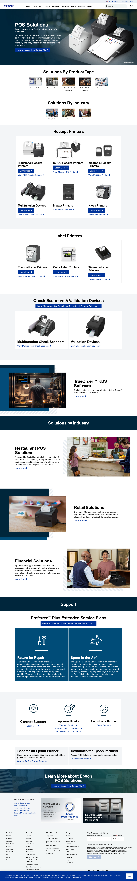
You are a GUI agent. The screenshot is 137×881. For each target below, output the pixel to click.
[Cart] (131, 6)
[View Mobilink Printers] (99, 175)
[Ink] (40, 6)
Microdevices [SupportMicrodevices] (30, 851)
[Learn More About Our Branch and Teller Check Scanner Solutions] (68, 306)
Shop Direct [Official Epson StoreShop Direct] (49, 835)
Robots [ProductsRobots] (8, 846)
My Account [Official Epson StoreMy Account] (49, 853)
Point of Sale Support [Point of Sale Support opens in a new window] (21, 810)
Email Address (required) (94, 835)
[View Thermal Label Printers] (32, 276)
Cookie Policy (97, 875)
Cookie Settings (76, 875)
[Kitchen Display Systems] (85, 84)
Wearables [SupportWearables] (29, 849)
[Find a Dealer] (104, 725)
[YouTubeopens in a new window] (98, 871)
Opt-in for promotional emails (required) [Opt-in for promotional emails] (101, 844)
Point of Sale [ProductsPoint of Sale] (10, 843)
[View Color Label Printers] (65, 276)
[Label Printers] (52, 83)
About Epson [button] (115, 1)
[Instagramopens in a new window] (107, 871)
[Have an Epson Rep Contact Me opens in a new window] (32, 50)
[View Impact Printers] (63, 209)
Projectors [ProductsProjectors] (9, 838)
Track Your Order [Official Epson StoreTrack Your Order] (51, 845)
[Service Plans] (101, 83)
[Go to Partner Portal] (81, 758)
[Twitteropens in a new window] (93, 871)
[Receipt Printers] (35, 83)
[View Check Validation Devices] (86, 346)
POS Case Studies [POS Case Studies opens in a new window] (20, 805)
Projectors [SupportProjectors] (29, 838)
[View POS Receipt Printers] (31, 175)
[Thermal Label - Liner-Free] (68, 728)
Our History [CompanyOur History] (69, 838)
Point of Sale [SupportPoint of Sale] (30, 843)
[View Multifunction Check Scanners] (34, 346)
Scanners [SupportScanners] (29, 841)
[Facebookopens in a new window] (89, 871)
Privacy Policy (101, 848)
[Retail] (68, 114)
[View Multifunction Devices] (31, 214)
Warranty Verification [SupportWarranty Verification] (32, 857)
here (79, 877)
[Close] (129, 876)
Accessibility (125, 1)
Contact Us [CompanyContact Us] (69, 862)
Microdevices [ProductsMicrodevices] (10, 849)
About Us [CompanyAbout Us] (69, 835)
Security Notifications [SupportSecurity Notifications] (32, 869)
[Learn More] (26, 171)
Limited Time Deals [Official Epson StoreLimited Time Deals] (52, 838)
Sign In (131, 1)
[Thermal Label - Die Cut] (68, 732)
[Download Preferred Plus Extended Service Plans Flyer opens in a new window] (68, 623)
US (108, 1)
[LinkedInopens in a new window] (102, 871)
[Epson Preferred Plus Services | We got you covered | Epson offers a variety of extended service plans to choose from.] (61, 810)
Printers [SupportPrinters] (28, 835)
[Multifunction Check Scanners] (68, 84)
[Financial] (85, 114)
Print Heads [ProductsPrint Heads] (9, 851)
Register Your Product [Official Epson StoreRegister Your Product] (52, 848)
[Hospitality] (52, 114)
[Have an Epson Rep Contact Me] (68, 786)
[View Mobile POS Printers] (66, 172)
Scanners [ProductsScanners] (9, 841)
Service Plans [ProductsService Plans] (10, 860)
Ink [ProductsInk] (7, 854)
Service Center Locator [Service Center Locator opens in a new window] (22, 803)
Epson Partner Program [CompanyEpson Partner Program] (73, 846)
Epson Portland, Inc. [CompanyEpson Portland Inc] (72, 854)
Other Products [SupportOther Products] (30, 854)
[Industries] (81, 6)
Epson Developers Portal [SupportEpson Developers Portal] (33, 867)
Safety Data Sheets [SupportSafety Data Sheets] (32, 864)
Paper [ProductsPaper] (8, 857)
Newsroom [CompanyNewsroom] (69, 857)
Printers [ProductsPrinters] (8, 835)
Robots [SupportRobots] (28, 846)
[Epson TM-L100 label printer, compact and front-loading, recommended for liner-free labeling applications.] (103, 810)
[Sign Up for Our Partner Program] (33, 761)
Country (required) (117, 835)
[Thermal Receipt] (68, 725)
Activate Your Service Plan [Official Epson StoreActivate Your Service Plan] (54, 851)
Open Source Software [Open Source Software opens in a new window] (22, 808)
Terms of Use (109, 853)
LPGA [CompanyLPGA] (68, 851)
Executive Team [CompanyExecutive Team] (70, 841)
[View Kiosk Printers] (98, 214)
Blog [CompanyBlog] (67, 860)
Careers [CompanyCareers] (68, 843)
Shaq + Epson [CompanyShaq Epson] (70, 849)
